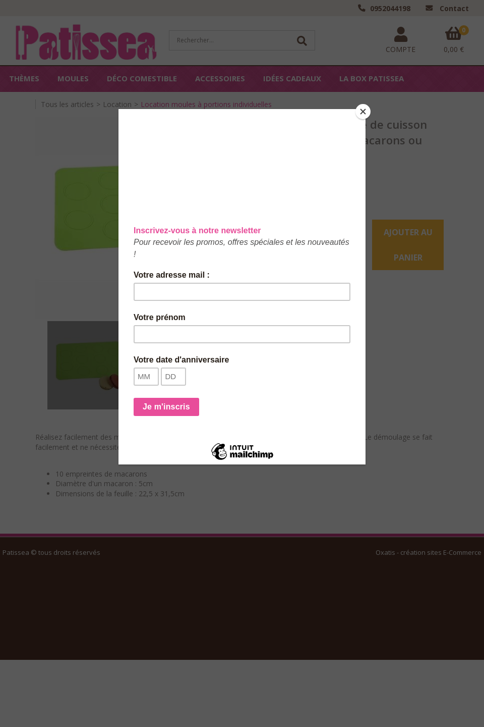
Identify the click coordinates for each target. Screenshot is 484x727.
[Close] (363, 111)
